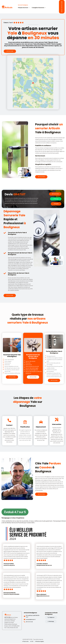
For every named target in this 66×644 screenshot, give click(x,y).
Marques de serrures (23, 7)
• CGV (31, 642)
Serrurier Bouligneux (23, 5)
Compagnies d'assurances (39, 7)
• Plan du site (25, 642)
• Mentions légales (39, 642)
